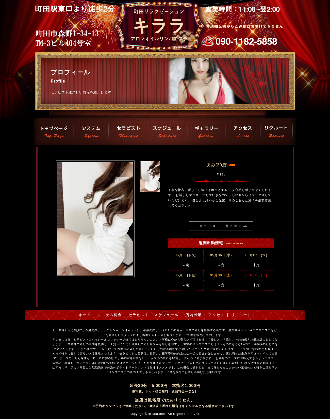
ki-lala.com (157, 414)
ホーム (85, 315)
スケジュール (166, 131)
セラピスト (126, 131)
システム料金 (91, 131)
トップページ (54, 131)
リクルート (276, 131)
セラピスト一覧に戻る (221, 226)
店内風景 (206, 131)
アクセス (242, 131)
